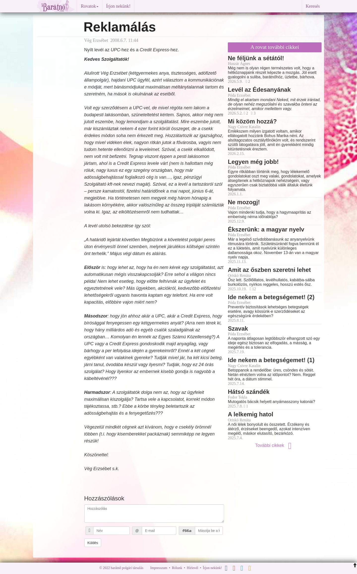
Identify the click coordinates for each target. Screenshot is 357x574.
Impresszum (158, 568)
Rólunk (177, 568)
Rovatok (89, 6)
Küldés (93, 543)
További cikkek (274, 445)
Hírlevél (192, 568)
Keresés (313, 6)
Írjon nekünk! (118, 6)
